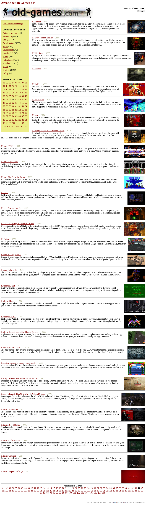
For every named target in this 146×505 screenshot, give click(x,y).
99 (10, 123)
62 (20, 106)
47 (23, 99)
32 (26, 93)
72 (26, 109)
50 (7, 103)
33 (4, 96)
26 (7, 93)
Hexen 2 (4, 192)
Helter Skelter (38, 100)
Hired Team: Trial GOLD (11, 347)
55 (23, 103)
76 (13, 113)
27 (10, 93)
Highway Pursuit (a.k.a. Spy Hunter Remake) (20, 332)
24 (26, 89)
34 (7, 96)
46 (20, 99)
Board (5, 46)
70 (20, 109)
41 (4, 99)
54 (20, 103)
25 (4, 93)
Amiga (6, 40)
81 (4, 116)
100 (13, 123)
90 (7, 120)
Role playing (8, 60)
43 (10, 99)
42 (7, 99)
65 (4, 109)
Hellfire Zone (37, 53)
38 (20, 96)
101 (18, 123)
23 (23, 89)
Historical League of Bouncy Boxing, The (18, 363)
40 (26, 96)
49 (4, 103)
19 (10, 89)
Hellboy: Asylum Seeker (42, 38)
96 (26, 120)
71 (23, 109)
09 (4, 86)
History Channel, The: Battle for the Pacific (19, 378)
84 (13, 116)
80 (26, 113)
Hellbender (36, 21)
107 (21, 126)
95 (23, 120)
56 (26, 103)
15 (23, 86)
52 (13, 103)
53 (16, 103)
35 (10, 96)
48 (26, 99)
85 (16, 116)
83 (10, 116)
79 (23, 113)
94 (20, 120)
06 (20, 83)
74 (7, 113)
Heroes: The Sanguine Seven (13, 177)
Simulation (7, 63)
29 (16, 93)
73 (4, 113)
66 (7, 109)
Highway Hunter (8, 301)
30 (20, 93)
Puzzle (5, 56)
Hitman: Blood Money (10, 425)
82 (7, 116)
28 (13, 93)
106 (17, 126)
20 (13, 89)
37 (16, 96)
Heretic (35, 115)
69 (16, 109)
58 (7, 106)
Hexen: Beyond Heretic (11, 208)
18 (7, 89)
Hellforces (36, 69)
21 (16, 89)
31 (23, 93)
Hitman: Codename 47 (10, 440)
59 (10, 106)
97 (4, 123)
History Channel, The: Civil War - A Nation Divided (23, 394)
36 (13, 96)
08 (26, 83)
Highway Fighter (8, 285)
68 (13, 109)
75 (10, 113)
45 (16, 99)
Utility (5, 73)
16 (26, 86)
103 (4, 126)
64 (26, 106)
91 (10, 120)
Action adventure (10, 33)
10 (7, 86)
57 (4, 106)
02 (7, 83)
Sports (5, 66)
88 (26, 116)
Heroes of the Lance (9, 162)
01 (4, 83)
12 (13, 86)
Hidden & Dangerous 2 (11, 254)
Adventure (7, 36)
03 (10, 83)
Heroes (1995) (7, 146)
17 (4, 89)
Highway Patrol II (8, 316)
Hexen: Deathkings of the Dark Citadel (17, 223)
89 (4, 120)
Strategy (6, 70)
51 (10, 103)
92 (13, 120)
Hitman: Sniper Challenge (12, 471)
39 (23, 96)
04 (13, 83)
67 (10, 109)
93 (16, 120)
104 (8, 126)
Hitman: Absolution (9, 409)
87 (23, 116)
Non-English (8, 53)
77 (16, 113)
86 (20, 116)
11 (10, 86)
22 (20, 89)
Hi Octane (5, 239)
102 (22, 123)
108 (25, 126)
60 (13, 106)
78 (20, 113)
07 (23, 83)
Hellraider (36, 84)
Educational (8, 50)
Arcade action (8, 43)
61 (16, 106)
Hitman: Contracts (9, 456)
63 (23, 106)
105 (12, 126)
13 (16, 86)
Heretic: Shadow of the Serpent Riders (48, 131)
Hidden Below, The (9, 270)
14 (19, 86)
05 (16, 83)
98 (7, 123)
